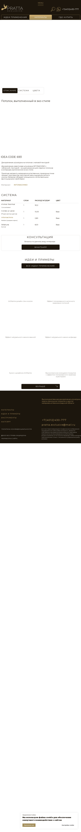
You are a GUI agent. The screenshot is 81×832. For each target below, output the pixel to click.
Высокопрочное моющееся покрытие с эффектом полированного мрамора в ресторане (60, 375)
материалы (7, 410)
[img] (15, 9)
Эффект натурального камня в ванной (20, 337)
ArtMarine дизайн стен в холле (20, 301)
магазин (6, 422)
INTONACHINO (21, 185)
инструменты (9, 418)
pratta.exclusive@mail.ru (58, 424)
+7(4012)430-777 (70, 9)
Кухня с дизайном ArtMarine (20, 373)
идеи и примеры (10, 414)
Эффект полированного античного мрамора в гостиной (61, 302)
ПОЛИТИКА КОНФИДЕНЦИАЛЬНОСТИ (16, 429)
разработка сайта (9, 438)
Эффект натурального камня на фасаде (60, 337)
